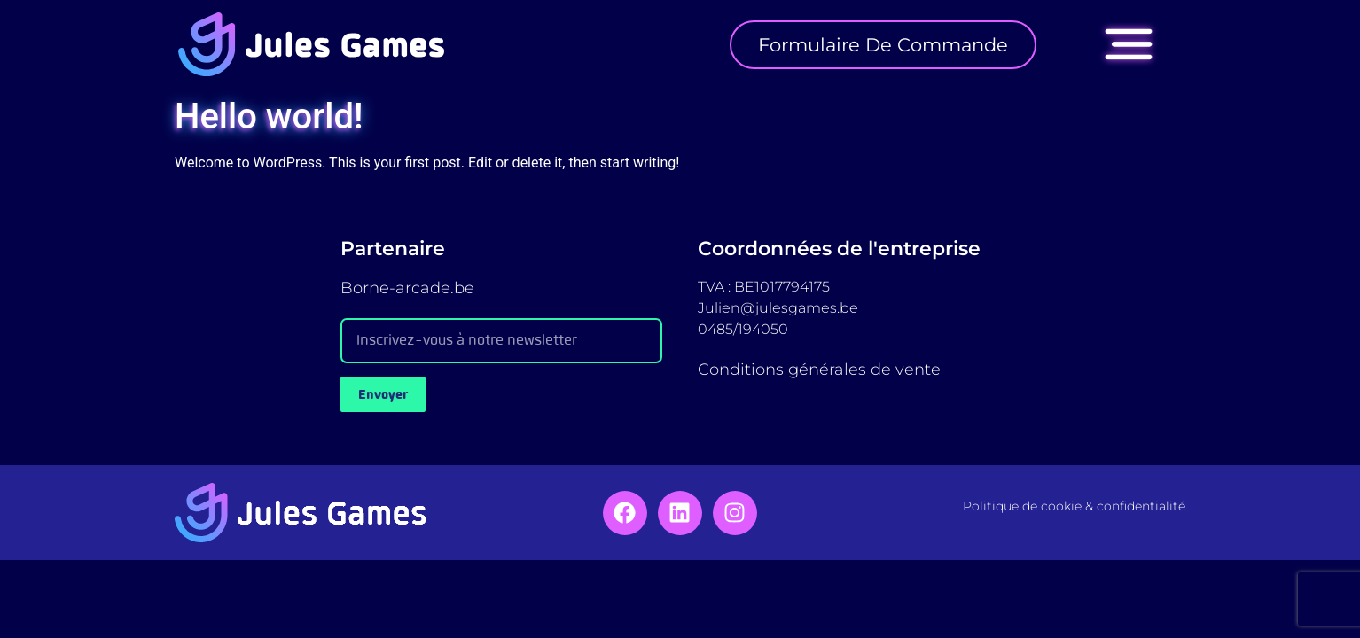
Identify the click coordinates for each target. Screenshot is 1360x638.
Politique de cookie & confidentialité (1074, 506)
